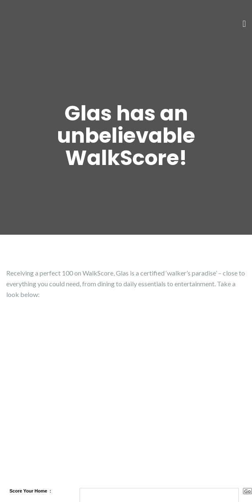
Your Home (35, 490)
